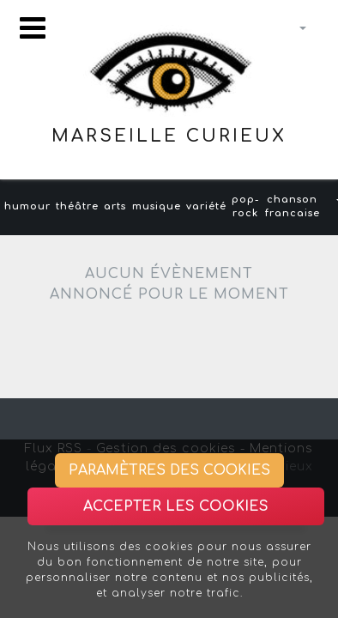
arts (115, 206)
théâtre (77, 206)
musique (156, 206)
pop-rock (245, 207)
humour (27, 206)
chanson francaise (292, 207)
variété (206, 206)
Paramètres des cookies (169, 470)
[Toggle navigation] (33, 28)
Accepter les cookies (176, 506)
